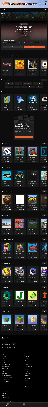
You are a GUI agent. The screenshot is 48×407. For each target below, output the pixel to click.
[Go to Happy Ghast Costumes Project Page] (33, 67)
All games (4, 354)
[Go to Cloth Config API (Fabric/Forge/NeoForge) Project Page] (33, 298)
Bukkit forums (27, 364)
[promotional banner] (24, 4)
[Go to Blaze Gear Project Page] (20, 67)
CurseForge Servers (28, 366)
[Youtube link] (7, 347)
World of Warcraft (5, 358)
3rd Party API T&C (5, 381)
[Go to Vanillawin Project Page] (7, 178)
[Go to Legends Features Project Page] (7, 154)
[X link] (12, 347)
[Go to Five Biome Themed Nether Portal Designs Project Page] (7, 226)
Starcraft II (4, 362)
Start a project (5, 373)
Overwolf (26, 380)
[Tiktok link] (5, 347)
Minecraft (4, 356)
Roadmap (26, 362)
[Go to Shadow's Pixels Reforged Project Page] (33, 202)
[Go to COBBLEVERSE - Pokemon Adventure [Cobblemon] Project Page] (33, 274)
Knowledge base (28, 371)
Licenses (3, 395)
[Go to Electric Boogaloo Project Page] (7, 102)
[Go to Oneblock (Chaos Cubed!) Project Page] (7, 322)
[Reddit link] (14, 347)
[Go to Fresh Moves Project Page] (20, 250)
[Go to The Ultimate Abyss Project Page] (20, 178)
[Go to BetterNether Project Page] (7, 67)
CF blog (26, 358)
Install (34, 46)
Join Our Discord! (28, 354)
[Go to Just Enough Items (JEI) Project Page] (20, 298)
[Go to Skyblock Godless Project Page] (33, 102)
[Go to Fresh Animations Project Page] (7, 250)
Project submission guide (7, 375)
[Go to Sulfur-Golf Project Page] (33, 226)
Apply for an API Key (6, 379)
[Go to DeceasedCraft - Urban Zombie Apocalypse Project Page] (20, 274)
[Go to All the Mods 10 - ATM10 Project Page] (7, 274)
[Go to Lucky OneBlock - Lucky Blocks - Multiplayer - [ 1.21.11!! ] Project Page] (33, 322)
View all (44, 143)
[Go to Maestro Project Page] (20, 102)
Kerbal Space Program (6, 364)
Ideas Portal (27, 356)
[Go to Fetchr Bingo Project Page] (20, 226)
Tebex (26, 384)
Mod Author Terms (5, 397)
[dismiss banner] (46, 1)
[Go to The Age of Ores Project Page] (33, 154)
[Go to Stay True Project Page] (33, 250)
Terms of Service (5, 391)
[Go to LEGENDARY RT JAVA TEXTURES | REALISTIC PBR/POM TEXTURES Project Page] (7, 202)
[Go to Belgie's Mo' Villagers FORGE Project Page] (20, 154)
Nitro (26, 386)
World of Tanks (5, 368)
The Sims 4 (4, 360)
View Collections (24, 136)
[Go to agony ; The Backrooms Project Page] (33, 178)
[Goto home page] (5, 10)
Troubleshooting (28, 373)
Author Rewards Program (7, 377)
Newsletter (27, 360)
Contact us (27, 375)
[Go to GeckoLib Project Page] (7, 298)
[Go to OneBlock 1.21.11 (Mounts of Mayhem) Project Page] (20, 322)
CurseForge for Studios (29, 382)
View (13, 46)
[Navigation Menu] (1, 9)
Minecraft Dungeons (6, 366)
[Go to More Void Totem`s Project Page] (20, 202)
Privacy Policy (4, 393)
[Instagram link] (3, 347)
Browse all (43, 80)
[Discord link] (10, 347)
